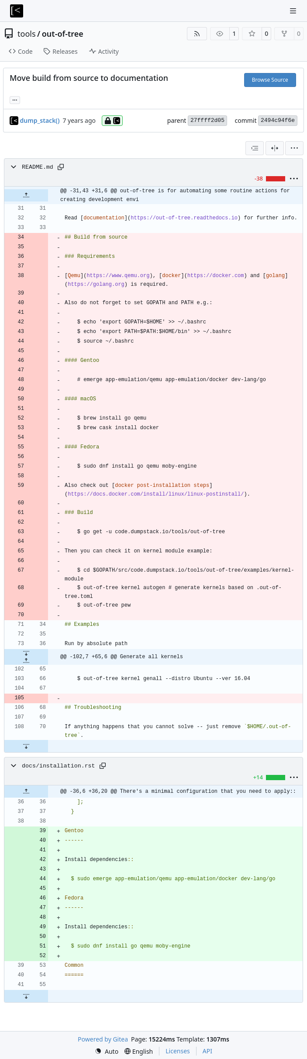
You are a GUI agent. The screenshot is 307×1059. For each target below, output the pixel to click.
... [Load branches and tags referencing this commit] (14, 99)
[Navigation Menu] (294, 10)
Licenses (178, 1051)
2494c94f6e (278, 120)
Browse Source (270, 79)
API (207, 1051)
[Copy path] (61, 167)
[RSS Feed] (197, 33)
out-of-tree (62, 33)
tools (26, 33)
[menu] (294, 148)
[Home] (16, 11)
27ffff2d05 (207, 120)
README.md (37, 167)
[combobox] (254, 148)
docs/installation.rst (58, 766)
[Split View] (275, 148)
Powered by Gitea (103, 1039)
